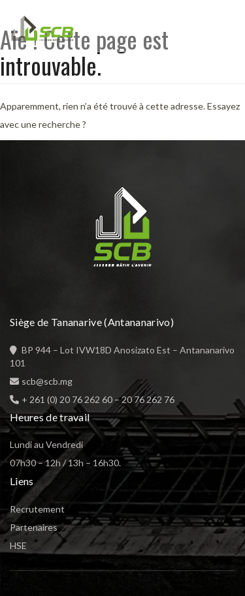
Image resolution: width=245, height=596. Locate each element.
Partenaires (33, 527)
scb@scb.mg (47, 381)
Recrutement (37, 508)
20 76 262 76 (148, 399)
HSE (18, 545)
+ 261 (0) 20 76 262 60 (67, 399)
